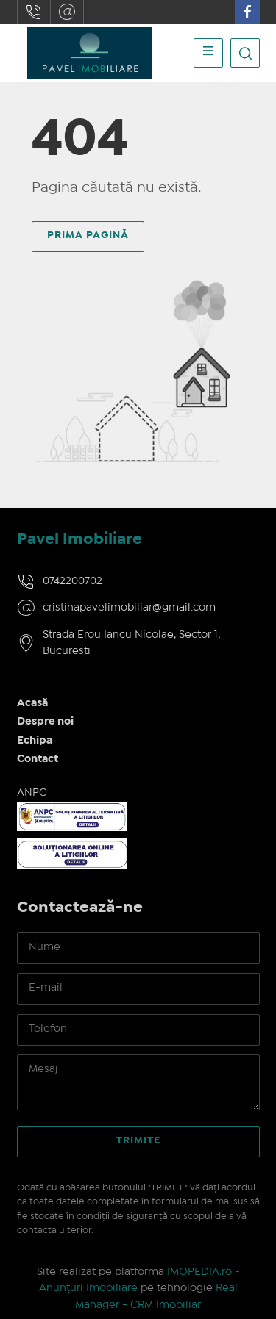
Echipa (34, 740)
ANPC (31, 792)
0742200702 (34, 12)
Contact (37, 759)
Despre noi (45, 721)
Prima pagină (88, 235)
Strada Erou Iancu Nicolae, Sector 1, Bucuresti (131, 643)
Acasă (32, 703)
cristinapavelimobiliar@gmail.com (67, 12)
